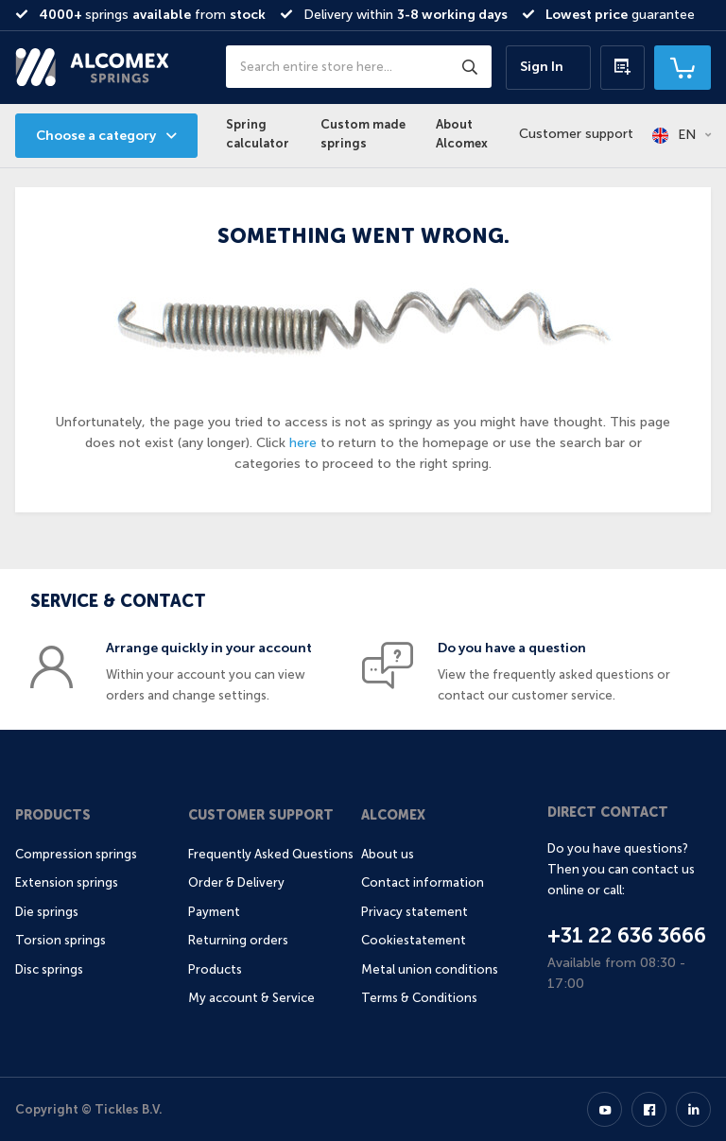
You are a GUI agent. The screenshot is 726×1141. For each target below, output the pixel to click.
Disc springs (49, 969)
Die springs (46, 912)
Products (53, 815)
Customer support (576, 134)
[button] (681, 135)
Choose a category (96, 136)
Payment (214, 912)
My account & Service (251, 998)
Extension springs (66, 882)
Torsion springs (60, 940)
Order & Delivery (236, 882)
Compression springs (76, 854)
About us (387, 854)
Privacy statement (414, 912)
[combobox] (359, 66)
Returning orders (238, 940)
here (303, 443)
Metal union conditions (429, 969)
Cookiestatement (413, 940)
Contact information (422, 882)
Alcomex (393, 815)
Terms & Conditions (419, 998)
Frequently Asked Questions (271, 854)
